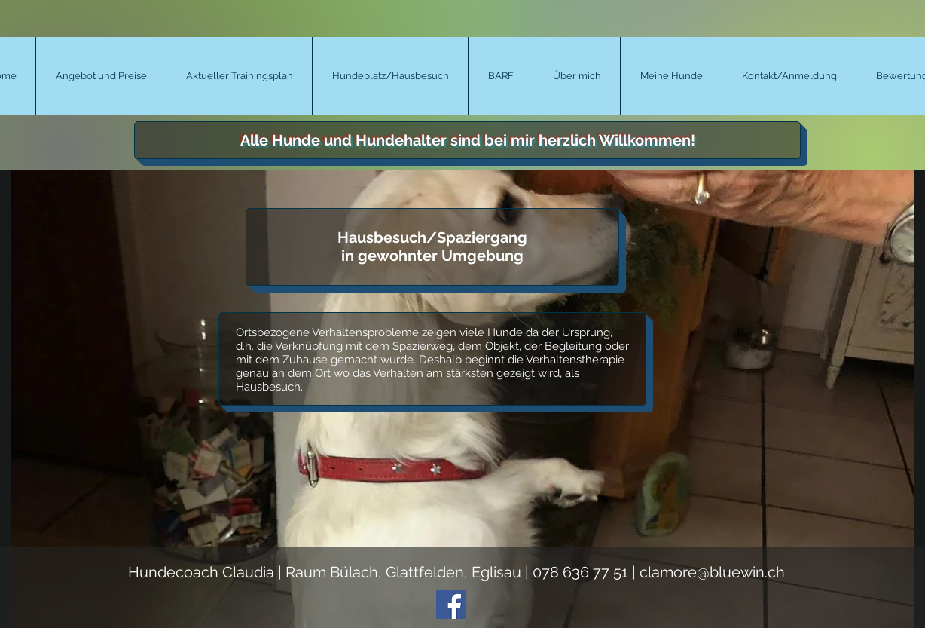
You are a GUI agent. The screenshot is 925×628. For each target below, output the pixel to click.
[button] (100, 76)
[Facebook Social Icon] (451, 604)
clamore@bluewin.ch (712, 572)
